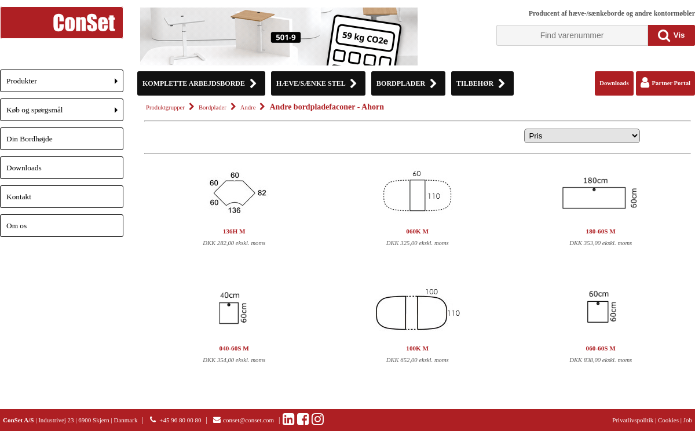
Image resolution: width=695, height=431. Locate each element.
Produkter (64, 84)
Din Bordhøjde (29, 138)
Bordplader (212, 107)
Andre (248, 107)
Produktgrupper (165, 107)
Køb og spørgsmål (64, 113)
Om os (16, 225)
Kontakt (18, 196)
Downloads (24, 167)
